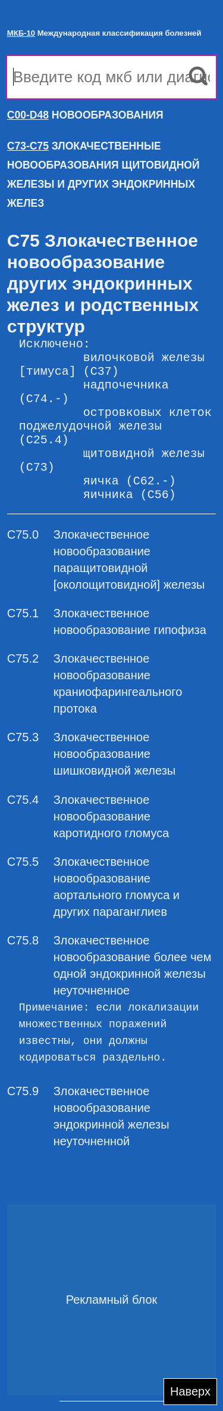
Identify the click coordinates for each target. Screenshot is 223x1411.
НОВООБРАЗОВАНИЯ (85, 115)
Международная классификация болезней (104, 33)
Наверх (190, 1391)
